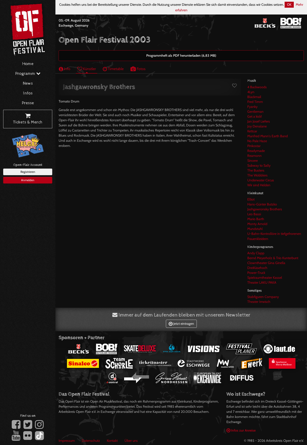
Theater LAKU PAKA (261, 282)
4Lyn (250, 92)
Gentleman (255, 112)
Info (64, 68)
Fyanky (252, 107)
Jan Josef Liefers (258, 121)
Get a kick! (254, 116)
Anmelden (27, 180)
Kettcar (252, 131)
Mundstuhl (255, 229)
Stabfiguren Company (263, 297)
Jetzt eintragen (181, 324)
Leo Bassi (254, 214)
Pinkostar (254, 146)
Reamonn (254, 156)
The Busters (255, 170)
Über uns (131, 441)
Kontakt (112, 441)
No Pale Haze (257, 141)
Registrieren (27, 172)
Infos (28, 93)
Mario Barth (255, 219)
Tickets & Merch (27, 119)
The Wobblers (257, 175)
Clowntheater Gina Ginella (266, 263)
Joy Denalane (257, 126)
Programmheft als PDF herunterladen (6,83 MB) (181, 55)
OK (289, 5)
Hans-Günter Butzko (262, 204)
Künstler (86, 68)
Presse (28, 103)
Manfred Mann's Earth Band (267, 136)
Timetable (113, 68)
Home (27, 63)
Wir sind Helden (258, 185)
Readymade (256, 151)
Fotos (137, 68)
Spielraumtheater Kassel (264, 278)
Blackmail (254, 97)
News (28, 83)
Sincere (252, 161)
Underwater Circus (260, 180)
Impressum (67, 441)
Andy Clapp (255, 253)
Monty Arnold (257, 224)
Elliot (251, 199)
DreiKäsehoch (257, 268)
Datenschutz (91, 441)
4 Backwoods (257, 87)
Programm (28, 73)
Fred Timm (255, 102)
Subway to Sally (259, 165)
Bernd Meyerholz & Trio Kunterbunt (272, 258)
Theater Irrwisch (258, 302)
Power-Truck (256, 273)
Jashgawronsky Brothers (264, 209)
